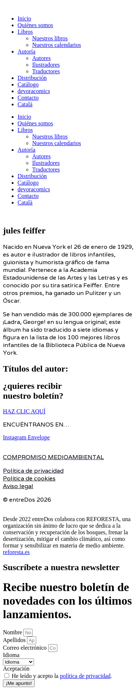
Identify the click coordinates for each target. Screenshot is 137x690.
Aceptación (16, 668)
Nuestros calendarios (56, 45)
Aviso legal (18, 486)
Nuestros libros (50, 38)
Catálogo (28, 84)
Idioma (11, 655)
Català (25, 104)
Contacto (28, 98)
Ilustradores (46, 65)
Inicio (24, 18)
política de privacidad (85, 676)
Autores (41, 58)
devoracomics (34, 91)
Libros (25, 32)
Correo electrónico (25, 648)
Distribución (32, 78)
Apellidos (15, 640)
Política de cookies (29, 478)
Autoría (26, 51)
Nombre (13, 632)
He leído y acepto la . (62, 676)
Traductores (46, 71)
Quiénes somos (35, 25)
